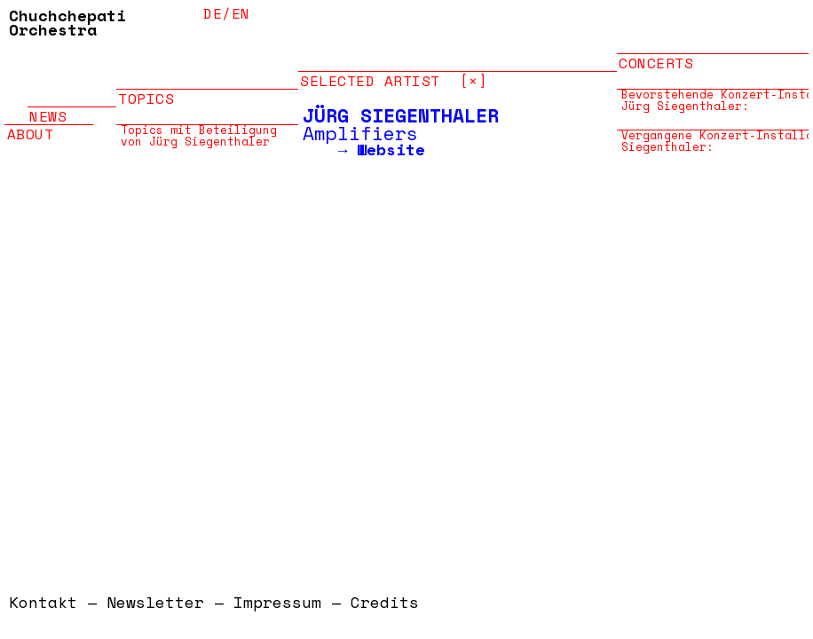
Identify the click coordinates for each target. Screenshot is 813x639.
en (241, 13)
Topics (146, 89)
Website (391, 149)
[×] (474, 71)
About (30, 124)
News (48, 106)
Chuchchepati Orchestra (67, 22)
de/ (217, 13)
